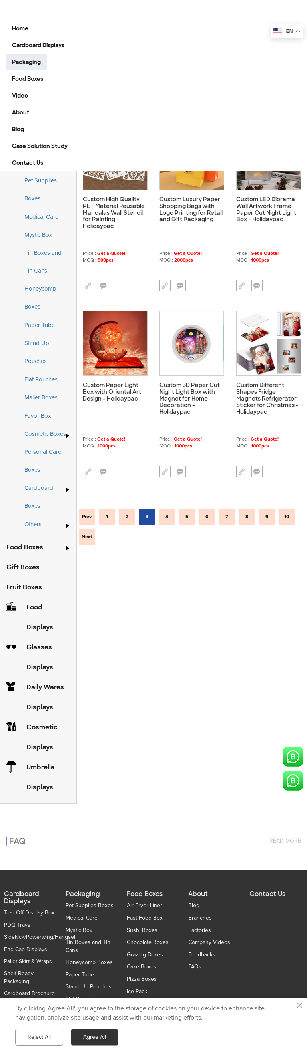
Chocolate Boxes (148, 942)
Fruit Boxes (24, 587)
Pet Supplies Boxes (40, 189)
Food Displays (39, 617)
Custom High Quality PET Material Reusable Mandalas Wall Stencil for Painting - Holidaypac (114, 213)
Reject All (39, 1037)
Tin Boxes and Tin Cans (43, 261)
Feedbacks (201, 954)
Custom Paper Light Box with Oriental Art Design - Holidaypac (112, 392)
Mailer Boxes (41, 397)
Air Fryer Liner (144, 905)
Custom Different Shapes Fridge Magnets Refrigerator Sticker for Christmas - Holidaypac (267, 398)
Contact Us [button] (27, 162)
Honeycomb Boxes (40, 297)
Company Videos (209, 942)
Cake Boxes (141, 966)
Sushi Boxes (142, 930)
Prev (87, 517)
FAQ (17, 836)
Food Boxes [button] (27, 78)
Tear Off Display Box (29, 912)
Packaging (83, 894)
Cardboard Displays (21, 897)
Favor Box (37, 415)
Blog (193, 905)
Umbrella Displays (40, 777)
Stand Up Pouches (36, 352)
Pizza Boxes (142, 979)
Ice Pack (137, 991)
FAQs (194, 966)
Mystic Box (38, 234)
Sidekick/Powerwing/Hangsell (40, 937)
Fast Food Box (145, 917)
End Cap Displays (25, 949)
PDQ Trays (17, 925)
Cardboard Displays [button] (38, 45)
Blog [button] (18, 129)
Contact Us (267, 894)
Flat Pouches (41, 379)
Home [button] (20, 28)
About (198, 894)
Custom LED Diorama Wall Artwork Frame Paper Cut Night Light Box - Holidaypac (266, 209)
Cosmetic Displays (42, 737)
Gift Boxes (23, 567)
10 (286, 517)
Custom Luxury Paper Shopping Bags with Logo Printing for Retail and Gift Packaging (191, 209)
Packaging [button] (26, 62)
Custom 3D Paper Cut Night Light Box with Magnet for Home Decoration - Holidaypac (189, 398)
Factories (199, 930)
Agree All (94, 1037)
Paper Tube (39, 325)
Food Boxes (24, 547)
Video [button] (20, 95)
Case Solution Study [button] (40, 146)
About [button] (20, 112)
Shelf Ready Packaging (19, 977)
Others (33, 525)
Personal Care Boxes (42, 460)
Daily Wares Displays (45, 697)
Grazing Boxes (145, 954)
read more (285, 836)
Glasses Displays (39, 657)
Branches (200, 917)
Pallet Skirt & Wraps (28, 961)
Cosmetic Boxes (45, 434)
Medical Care (41, 216)
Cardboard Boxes (47, 496)
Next (87, 537)
